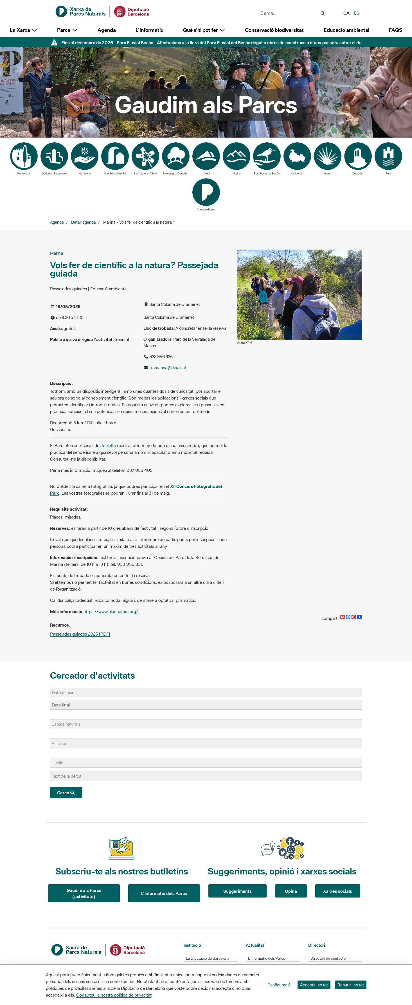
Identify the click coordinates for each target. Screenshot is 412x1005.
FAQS (395, 30)
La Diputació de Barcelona (207, 958)
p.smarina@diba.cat (167, 367)
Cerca (66, 792)
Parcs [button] (67, 30)
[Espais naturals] (69, 724)
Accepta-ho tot (314, 985)
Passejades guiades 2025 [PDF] (80, 634)
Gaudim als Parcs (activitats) (84, 893)
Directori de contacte (328, 958)
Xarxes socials (337, 891)
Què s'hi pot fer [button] (204, 30)
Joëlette (108, 445)
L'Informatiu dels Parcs (164, 893)
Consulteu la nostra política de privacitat (114, 995)
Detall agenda (83, 222)
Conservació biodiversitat (274, 30)
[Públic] (60, 762)
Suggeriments (237, 891)
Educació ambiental (346, 30)
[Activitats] (63, 743)
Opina (291, 891)
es (356, 13)
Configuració (279, 985)
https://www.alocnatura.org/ (111, 611)
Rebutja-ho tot (350, 985)
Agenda (107, 30)
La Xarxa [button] (23, 30)
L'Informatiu (149, 30)
